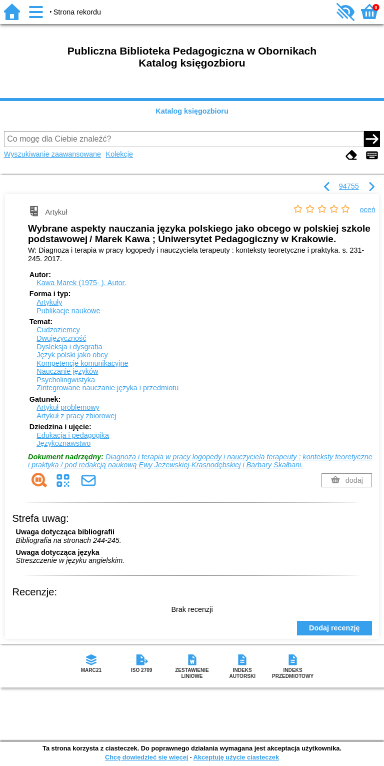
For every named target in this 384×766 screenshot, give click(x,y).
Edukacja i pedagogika (72, 435)
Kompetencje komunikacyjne (82, 363)
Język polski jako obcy (72, 355)
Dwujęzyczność (61, 338)
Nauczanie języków (67, 371)
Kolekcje (119, 154)
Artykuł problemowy (68, 407)
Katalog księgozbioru (192, 111)
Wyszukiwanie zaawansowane (52, 154)
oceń (368, 210)
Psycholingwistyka (65, 380)
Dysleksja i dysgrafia (69, 347)
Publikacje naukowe (68, 311)
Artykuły (49, 302)
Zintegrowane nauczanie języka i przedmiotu (107, 388)
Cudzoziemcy (58, 330)
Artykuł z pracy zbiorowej (76, 416)
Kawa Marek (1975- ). (81, 283)
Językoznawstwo (63, 443)
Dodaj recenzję (334, 628)
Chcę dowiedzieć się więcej (146, 757)
